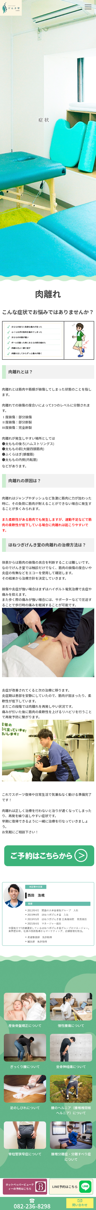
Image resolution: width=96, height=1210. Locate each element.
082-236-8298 (32, 1205)
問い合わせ (80, 1205)
